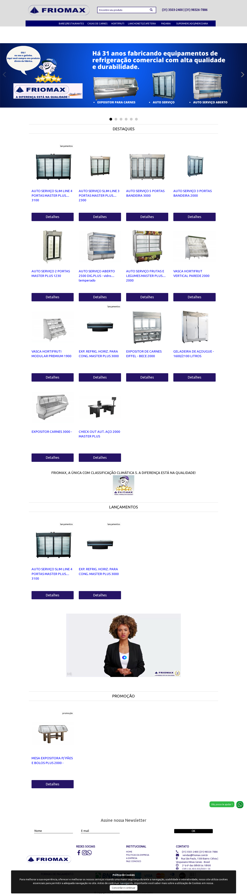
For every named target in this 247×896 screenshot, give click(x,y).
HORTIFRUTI (117, 23)
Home (129, 852)
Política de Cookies (124, 874)
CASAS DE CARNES (97, 23)
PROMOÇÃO (123, 696)
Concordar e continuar (123, 887)
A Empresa (131, 858)
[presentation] (147, 829)
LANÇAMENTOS (123, 507)
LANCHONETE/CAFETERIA (142, 23)
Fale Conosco (133, 861)
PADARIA (166, 23)
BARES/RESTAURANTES (71, 23)
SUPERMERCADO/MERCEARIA (192, 23)
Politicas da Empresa (137, 855)
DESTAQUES (123, 129)
